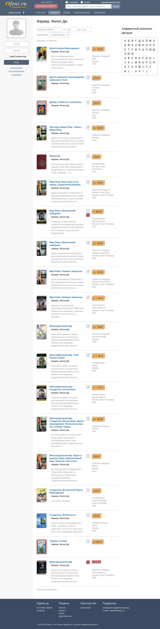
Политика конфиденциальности (85, 624)
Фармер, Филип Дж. (60, 51)
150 (96, 490)
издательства (65, 616)
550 (96, 456)
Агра (94, 59)
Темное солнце (58, 541)
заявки (85, 2)
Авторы (54, 12)
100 (96, 156)
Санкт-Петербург (99, 500)
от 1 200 (98, 387)
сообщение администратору (115, 608)
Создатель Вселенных (63, 515)
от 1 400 (98, 355)
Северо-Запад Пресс (101, 192)
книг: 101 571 (46, 2)
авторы (62, 610)
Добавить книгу (46, 6)
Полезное (100, 12)
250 (96, 78)
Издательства (82, 12)
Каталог (40, 12)
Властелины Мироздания (64, 48)
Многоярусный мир (61, 326)
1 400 (97, 211)
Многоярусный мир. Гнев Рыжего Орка (64, 356)
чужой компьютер (16, 56)
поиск (116, 6)
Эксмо (95, 221)
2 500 (97, 541)
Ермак (95, 466)
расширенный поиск (110, 2)
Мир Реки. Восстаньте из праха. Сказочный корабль (65, 183)
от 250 (98, 182)
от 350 (98, 419)
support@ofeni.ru (117, 610)
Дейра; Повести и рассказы (66, 102)
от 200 (98, 49)
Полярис (96, 88)
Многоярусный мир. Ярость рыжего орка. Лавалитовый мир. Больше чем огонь (66, 458)
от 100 (98, 327)
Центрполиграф (99, 337)
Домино (102, 221)
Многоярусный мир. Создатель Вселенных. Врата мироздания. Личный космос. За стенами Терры (67, 422)
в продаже (71, 2)
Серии (66, 12)
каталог (62, 608)
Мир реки (55, 156)
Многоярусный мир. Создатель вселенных (62, 388)
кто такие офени (44, 608)
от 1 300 (98, 298)
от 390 (98, 128)
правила (41, 610)
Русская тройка (98, 166)
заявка (96, 561)
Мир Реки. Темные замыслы (66, 271)
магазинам (85, 608)
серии (61, 613)
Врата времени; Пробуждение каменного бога (67, 78)
